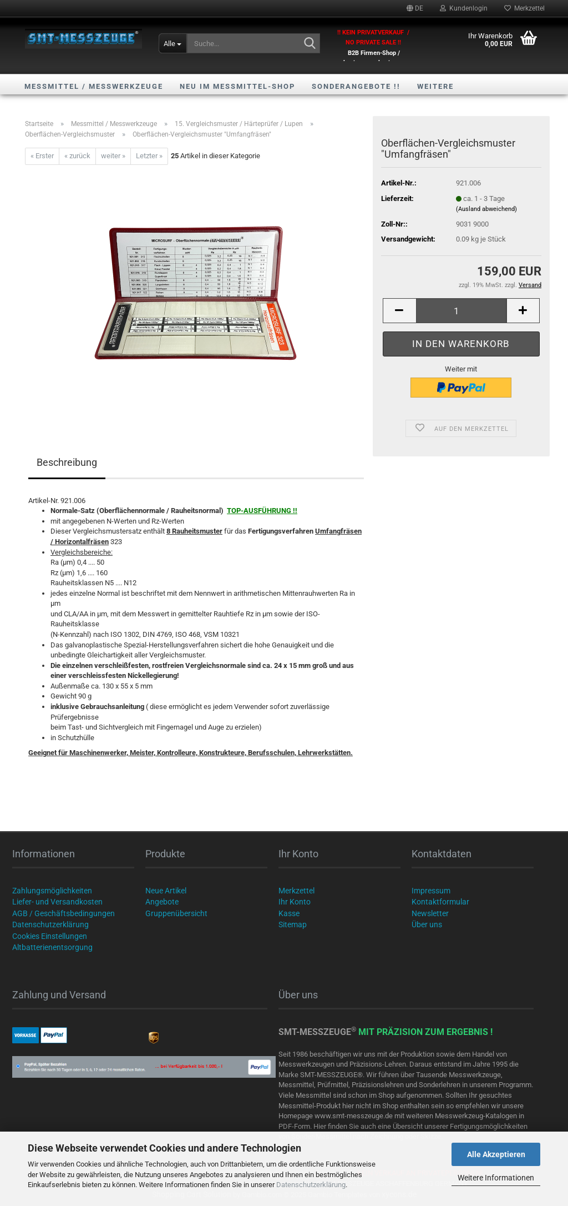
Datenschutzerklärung (311, 1184)
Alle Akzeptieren (496, 1154)
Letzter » (149, 156)
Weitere (435, 86)
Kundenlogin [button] (464, 8)
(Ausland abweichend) (486, 209)
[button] (415, 8)
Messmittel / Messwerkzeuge (93, 86)
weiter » (113, 156)
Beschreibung (67, 462)
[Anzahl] (461, 310)
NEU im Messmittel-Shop (237, 86)
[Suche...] (173, 43)
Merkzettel (524, 8)
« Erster (42, 156)
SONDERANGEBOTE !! (356, 86)
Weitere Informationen (496, 1177)
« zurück (77, 156)
